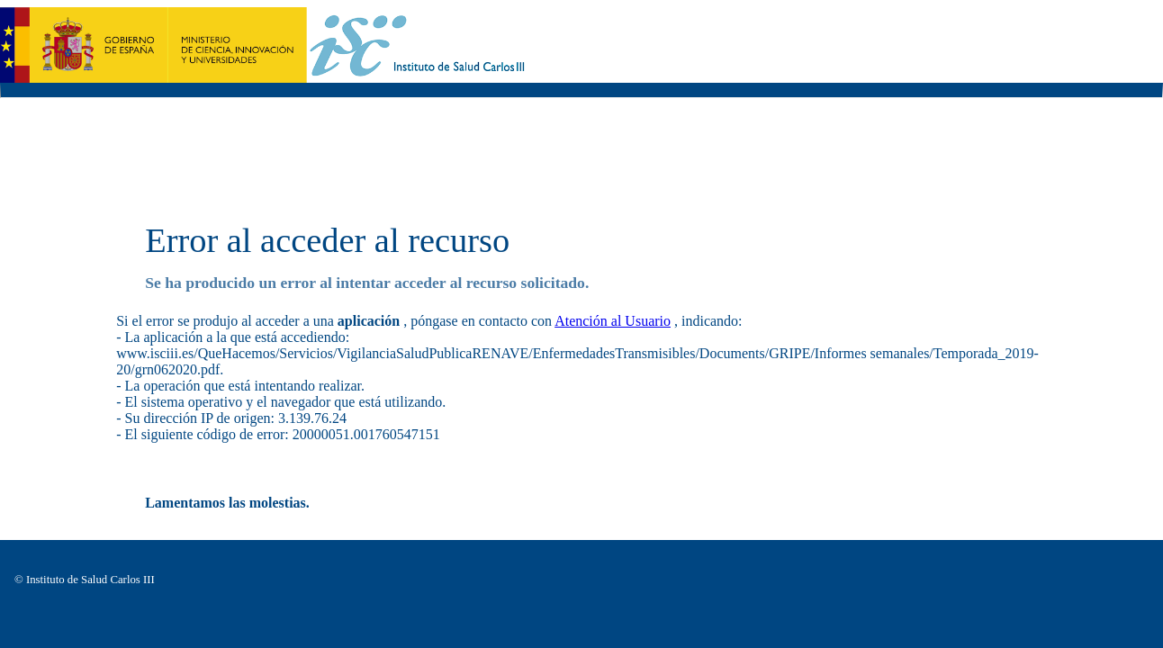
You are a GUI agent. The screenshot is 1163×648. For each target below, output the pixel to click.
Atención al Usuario (612, 320)
